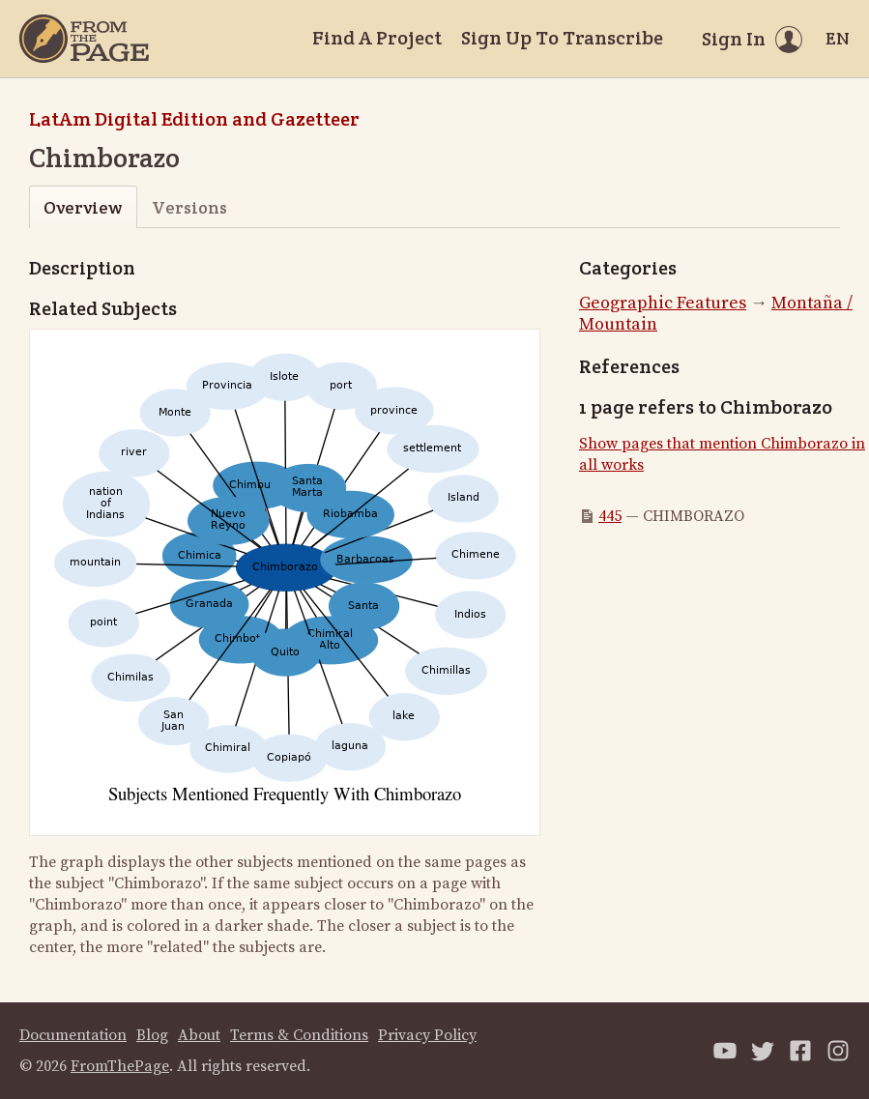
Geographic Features (662, 303)
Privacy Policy (427, 1035)
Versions (189, 207)
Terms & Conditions (299, 1035)
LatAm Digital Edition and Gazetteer (194, 118)
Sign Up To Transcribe (562, 37)
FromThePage (120, 1066)
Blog (152, 1035)
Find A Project (377, 37)
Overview (82, 207)
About (199, 1035)
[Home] (84, 38)
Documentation (73, 1035)
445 (610, 516)
